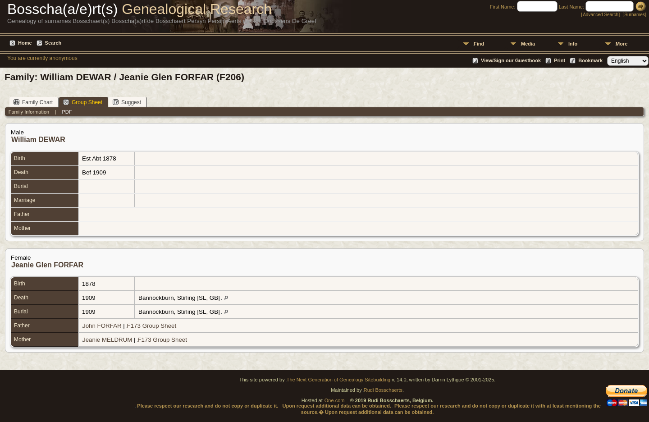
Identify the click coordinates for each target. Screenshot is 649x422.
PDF (67, 112)
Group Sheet (82, 102)
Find (479, 43)
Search (53, 43)
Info (572, 43)
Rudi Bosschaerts (383, 390)
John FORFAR (102, 325)
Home (25, 43)
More (621, 43)
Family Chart (33, 102)
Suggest (127, 102)
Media (528, 43)
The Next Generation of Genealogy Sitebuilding (339, 379)
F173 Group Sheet (152, 325)
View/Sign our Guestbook (511, 60)
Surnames (634, 14)
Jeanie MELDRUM (107, 339)
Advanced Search (600, 14)
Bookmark (590, 60)
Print (559, 60)
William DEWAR (38, 139)
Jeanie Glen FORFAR (47, 265)
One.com (334, 400)
